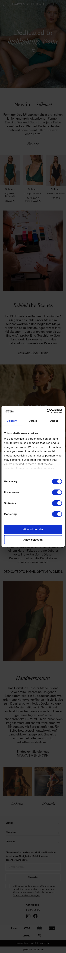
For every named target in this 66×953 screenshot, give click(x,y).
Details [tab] (33, 420)
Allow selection (33, 539)
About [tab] (54, 420)
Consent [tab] (12, 420)
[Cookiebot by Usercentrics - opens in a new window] (47, 411)
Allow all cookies (33, 529)
